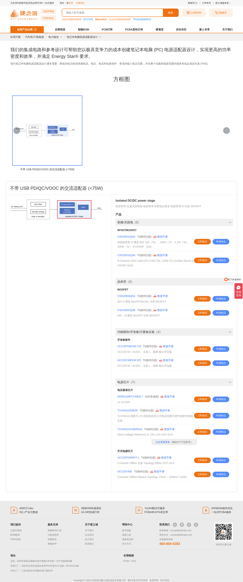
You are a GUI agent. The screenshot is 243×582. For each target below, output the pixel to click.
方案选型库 (53, 535)
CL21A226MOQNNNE (120, 19)
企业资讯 (89, 535)
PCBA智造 (48, 18)
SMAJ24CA (101, 19)
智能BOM (83, 29)
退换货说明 (127, 539)
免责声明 (154, 580)
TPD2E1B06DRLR (142, 19)
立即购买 (202, 241)
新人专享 (204, 29)
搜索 (170, 12)
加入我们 (89, 539)
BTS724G (88, 19)
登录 (71, 3)
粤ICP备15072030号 (138, 580)
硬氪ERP (52, 543)
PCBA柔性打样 (134, 29)
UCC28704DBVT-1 (128, 457)
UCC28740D (124, 471)
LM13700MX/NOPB (72, 19)
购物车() (192, 3)
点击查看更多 (163, 442)
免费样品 (52, 539)
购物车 (221, 13)
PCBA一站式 (129, 561)
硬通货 (159, 29)
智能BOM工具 (55, 530)
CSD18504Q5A (126, 296)
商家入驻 (126, 535)
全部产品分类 (25, 29)
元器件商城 (48, 11)
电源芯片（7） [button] (174, 382)
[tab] (174, 222)
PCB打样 (107, 29)
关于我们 (227, 29)
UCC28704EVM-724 (129, 346)
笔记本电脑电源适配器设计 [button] (84, 36)
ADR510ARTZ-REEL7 (130, 396)
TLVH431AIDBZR (127, 410)
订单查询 (206, 3)
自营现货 (60, 29)
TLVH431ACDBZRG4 (129, 429)
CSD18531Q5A (126, 236)
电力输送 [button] (55, 36)
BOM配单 (15, 535)
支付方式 (126, 543)
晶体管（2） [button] (174, 281)
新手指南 (126, 530)
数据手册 (160, 236)
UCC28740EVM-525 (129, 360)
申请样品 (221, 241)
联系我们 (89, 543)
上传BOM (193, 13)
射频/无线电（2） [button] (174, 222)
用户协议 (164, 580)
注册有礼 (80, 3)
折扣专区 (181, 29)
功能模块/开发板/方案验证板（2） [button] (174, 331)
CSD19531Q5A (126, 255)
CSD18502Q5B (126, 310)
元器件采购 (16, 530)
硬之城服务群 (223, 3)
